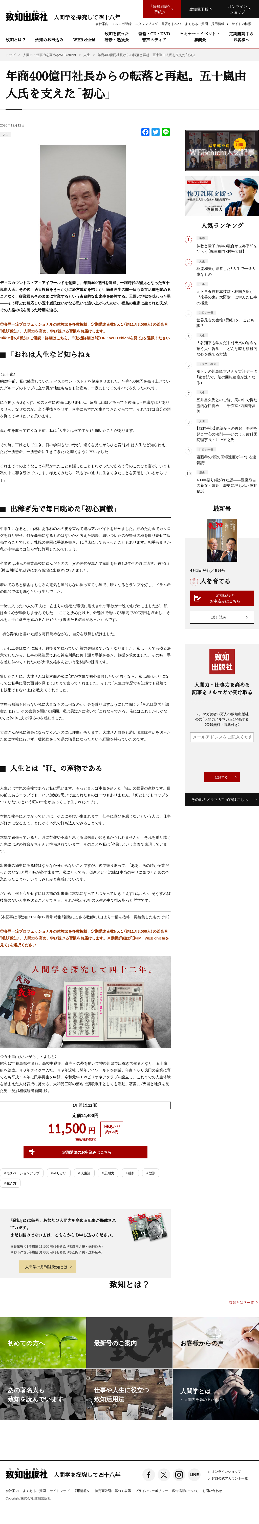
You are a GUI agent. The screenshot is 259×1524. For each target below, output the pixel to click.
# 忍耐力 (108, 1173)
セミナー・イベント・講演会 (200, 37)
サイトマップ (60, 1490)
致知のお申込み (49, 40)
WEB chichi (84, 40)
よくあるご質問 (34, 1490)
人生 (5, 134)
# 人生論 (84, 1173)
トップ (10, 54)
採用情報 (82, 1491)
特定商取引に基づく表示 (113, 1490)
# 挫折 (130, 1173)
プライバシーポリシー (151, 1490)
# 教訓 (150, 1173)
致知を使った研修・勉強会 (116, 37)
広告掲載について (185, 1490)
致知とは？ (16, 40)
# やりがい (59, 1173)
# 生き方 (10, 1183)
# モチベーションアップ (21, 1173)
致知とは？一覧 (241, 1302)
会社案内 (12, 1490)
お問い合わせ (212, 1490)
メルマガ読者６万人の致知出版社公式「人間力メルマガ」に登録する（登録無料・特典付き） (222, 719)
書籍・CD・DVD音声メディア (154, 37)
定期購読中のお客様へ (241, 37)
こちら (62, 338)
